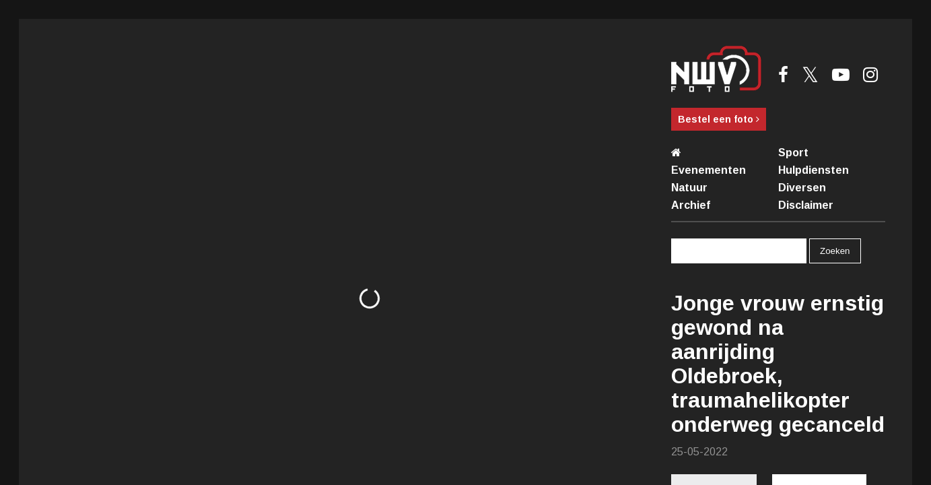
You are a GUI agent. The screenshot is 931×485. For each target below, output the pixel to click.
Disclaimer (805, 205)
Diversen (802, 187)
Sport (793, 152)
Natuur (689, 187)
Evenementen (708, 170)
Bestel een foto (718, 119)
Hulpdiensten (813, 170)
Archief (690, 205)
